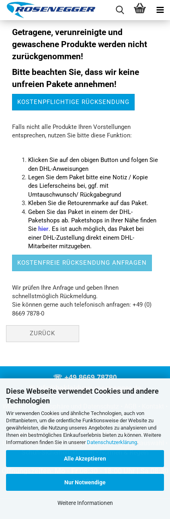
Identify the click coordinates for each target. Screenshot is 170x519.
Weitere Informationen (85, 503)
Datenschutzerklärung (112, 442)
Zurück (42, 333)
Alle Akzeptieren (85, 458)
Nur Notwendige (85, 482)
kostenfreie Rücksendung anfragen (82, 262)
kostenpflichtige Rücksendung (73, 102)
